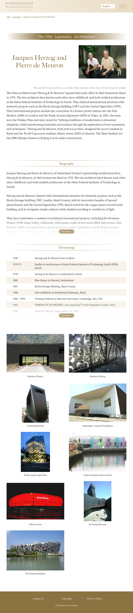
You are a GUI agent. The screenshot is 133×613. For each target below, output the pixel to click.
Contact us (38, 598)
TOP (9, 16)
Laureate (17, 16)
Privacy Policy (94, 598)
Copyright (66, 598)
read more (65, 231)
